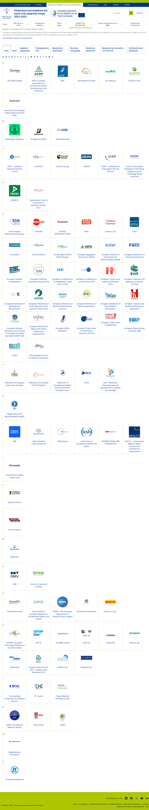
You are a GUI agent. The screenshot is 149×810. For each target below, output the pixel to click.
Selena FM (110, 642)
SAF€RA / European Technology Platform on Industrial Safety (15, 645)
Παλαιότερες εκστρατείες (135, 24)
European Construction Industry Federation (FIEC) (110, 281)
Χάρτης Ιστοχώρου (80, 804)
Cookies (145, 804)
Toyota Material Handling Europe (62, 697)
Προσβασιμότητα (115, 804)
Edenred (38, 231)
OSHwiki (115, 5)
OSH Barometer (93, 5)
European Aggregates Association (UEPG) (87, 255)
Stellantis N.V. (86, 667)
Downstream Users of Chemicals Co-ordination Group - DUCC (38, 204)
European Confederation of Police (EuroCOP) (86, 280)
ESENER (127, 5)
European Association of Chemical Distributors (134, 255)
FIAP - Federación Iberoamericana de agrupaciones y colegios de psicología (110, 386)
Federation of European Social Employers (39, 383)
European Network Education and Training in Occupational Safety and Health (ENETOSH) (15, 332)
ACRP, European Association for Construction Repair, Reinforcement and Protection (38, 85)
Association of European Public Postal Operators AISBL (14, 113)
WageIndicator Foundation (14, 753)
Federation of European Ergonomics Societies (15, 383)
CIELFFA (86, 166)
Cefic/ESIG (39, 166)
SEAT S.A (86, 642)
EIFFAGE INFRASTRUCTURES (62, 232)
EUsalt (14, 355)
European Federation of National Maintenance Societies (63, 306)
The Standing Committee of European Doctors (14, 698)
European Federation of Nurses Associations (86, 304)
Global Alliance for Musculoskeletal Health (14, 415)
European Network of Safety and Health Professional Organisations (39, 330)
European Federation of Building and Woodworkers (15, 306)
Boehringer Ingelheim (15, 139)
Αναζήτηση (131, 13)
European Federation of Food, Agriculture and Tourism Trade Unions (39, 306)
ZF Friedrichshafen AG (14, 779)
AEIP (62, 80)
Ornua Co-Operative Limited (38, 585)
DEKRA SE (15, 200)
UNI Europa (38, 725)
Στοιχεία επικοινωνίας (98, 804)
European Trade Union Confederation (110, 323)
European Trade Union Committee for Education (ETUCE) (86, 330)
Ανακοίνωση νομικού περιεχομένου (130, 807)
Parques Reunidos (14, 611)
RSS (147, 807)
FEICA (86, 382)
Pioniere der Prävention (86, 611)
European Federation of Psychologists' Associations (110, 306)
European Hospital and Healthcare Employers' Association (134, 306)
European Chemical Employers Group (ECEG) (38, 280)
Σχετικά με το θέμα (18, 24)
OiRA (105, 5)
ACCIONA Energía (14, 80)
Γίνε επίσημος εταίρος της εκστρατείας (17, 38)
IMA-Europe (62, 441)
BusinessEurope (62, 139)
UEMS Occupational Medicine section (14, 726)
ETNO (134, 231)
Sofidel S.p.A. (62, 667)
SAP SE (38, 642)
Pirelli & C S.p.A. (110, 611)
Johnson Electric (14, 502)
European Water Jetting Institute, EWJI (134, 329)
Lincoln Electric (14, 529)
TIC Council (38, 696)
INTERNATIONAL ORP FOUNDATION (110, 442)
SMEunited (14, 667)
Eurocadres (14, 254)
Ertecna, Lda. (110, 231)
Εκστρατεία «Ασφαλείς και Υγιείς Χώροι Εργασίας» (65, 5)
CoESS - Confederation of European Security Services (110, 169)
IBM (14, 441)
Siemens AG (134, 642)
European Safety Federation (62, 329)
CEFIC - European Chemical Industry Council (14, 169)
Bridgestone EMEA (38, 139)
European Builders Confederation (14, 280)
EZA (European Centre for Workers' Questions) (38, 356)
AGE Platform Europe (86, 80)
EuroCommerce (38, 254)
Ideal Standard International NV (39, 442)
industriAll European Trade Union (14, 476)
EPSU (86, 231)
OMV (15, 584)
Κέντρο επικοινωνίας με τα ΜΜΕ (107, 24)
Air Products (110, 80)
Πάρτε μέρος (59, 24)
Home (5, 24)
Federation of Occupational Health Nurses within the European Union (62, 386)
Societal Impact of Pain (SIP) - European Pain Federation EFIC (38, 669)
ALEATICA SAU (135, 80)
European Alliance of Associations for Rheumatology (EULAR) (110, 257)
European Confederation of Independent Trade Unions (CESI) (62, 281)
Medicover (14, 557)
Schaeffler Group (62, 642)
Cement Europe (62, 166)
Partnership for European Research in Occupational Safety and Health (38, 615)
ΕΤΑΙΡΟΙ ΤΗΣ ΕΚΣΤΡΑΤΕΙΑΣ (80, 24)
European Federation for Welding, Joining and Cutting (134, 281)
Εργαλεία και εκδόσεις (40, 24)
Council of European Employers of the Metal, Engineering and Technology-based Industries (134, 171)
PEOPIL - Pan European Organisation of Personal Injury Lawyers (63, 614)
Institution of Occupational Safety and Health (86, 443)
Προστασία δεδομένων (132, 804)
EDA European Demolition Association (14, 232)
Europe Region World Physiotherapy (62, 255)
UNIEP (62, 725)
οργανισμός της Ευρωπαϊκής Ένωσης (29, 805)
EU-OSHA (39, 5)
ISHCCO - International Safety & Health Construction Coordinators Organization (134, 446)
